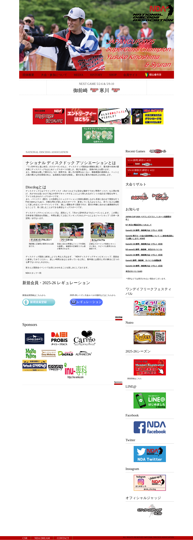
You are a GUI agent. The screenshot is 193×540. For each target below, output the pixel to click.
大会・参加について (54, 74)
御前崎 (81, 90)
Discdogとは (36, 187)
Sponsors (118, 383)
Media (78, 74)
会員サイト (130, 74)
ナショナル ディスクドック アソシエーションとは (71, 163)
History (96, 74)
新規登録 (118, 318)
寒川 (104, 90)
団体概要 (28, 74)
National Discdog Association (47, 152)
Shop (113, 74)
